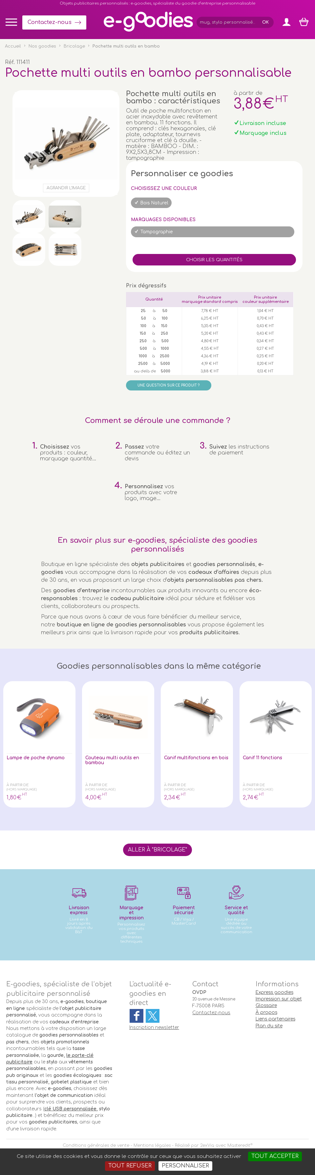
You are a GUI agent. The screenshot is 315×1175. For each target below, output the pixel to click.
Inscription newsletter (154, 1027)
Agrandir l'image (66, 188)
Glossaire (266, 1005)
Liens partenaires (275, 1019)
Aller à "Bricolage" (157, 850)
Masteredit (238, 1145)
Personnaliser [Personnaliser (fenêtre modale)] (185, 1166)
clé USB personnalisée (70, 1108)
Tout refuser (130, 1166)
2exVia (207, 1145)
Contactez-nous (50, 22)
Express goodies (274, 992)
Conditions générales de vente (96, 1145)
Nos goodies (42, 46)
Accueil (13, 46)
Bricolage (74, 46)
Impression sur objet (279, 999)
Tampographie (156, 231)
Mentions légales (152, 1145)
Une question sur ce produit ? (168, 385)
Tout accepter (275, 1156)
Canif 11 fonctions (266, 758)
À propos (266, 1012)
